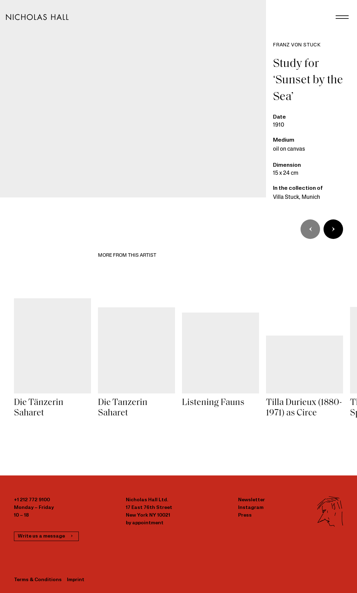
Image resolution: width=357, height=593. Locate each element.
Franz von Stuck (297, 45)
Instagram (251, 507)
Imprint (75, 580)
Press (245, 515)
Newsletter (251, 500)
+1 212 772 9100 (32, 500)
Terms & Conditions (38, 580)
